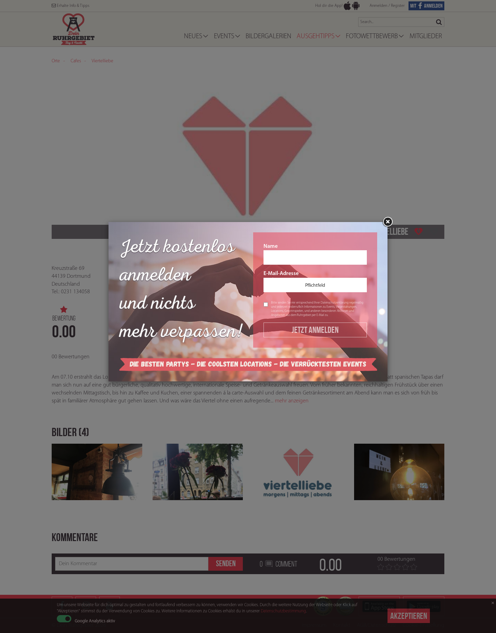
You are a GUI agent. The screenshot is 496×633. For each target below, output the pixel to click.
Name (315, 254)
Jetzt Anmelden (315, 330)
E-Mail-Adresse (315, 281)
